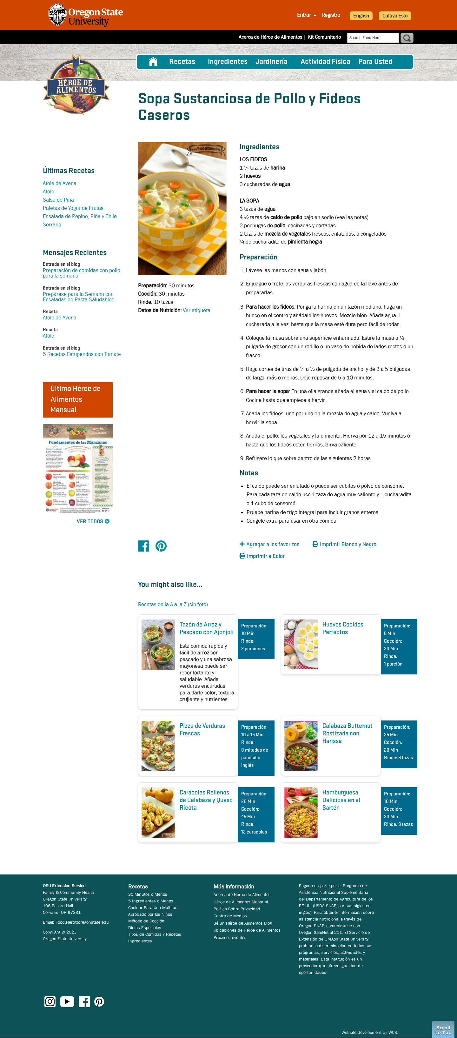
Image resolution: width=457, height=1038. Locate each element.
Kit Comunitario (324, 37)
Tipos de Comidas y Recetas (154, 934)
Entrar (304, 15)
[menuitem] (153, 62)
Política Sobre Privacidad (237, 909)
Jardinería (271, 62)
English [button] (361, 15)
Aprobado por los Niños (150, 914)
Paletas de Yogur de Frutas (73, 208)
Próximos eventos (230, 937)
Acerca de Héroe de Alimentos (270, 37)
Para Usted (375, 62)
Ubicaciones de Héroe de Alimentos (247, 930)
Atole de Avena (59, 183)
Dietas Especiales (144, 927)
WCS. (393, 1032)
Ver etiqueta (196, 310)
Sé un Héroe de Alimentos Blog (243, 923)
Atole (48, 191)
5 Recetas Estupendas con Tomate (82, 354)
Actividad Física (325, 62)
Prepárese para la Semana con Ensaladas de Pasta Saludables (78, 297)
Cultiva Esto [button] (394, 15)
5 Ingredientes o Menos (150, 901)
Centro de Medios (230, 916)
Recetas (182, 62)
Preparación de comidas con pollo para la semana (81, 273)
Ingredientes (228, 62)
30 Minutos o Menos (147, 894)
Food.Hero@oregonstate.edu (82, 922)
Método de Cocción (146, 921)
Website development (361, 1032)
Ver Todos (90, 522)
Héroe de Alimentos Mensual (241, 902)
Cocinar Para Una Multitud (153, 907)
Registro (330, 15)
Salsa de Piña (58, 200)
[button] (274, 544)
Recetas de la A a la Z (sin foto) (173, 604)
